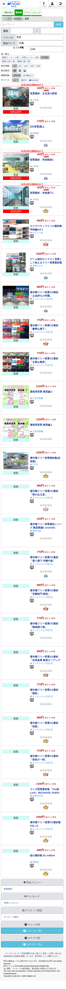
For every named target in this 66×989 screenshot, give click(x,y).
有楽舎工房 (37, 796)
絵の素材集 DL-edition (42, 855)
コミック (36, 12)
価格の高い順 (23, 61)
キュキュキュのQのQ (42, 299)
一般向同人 (8, 12)
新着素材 (8, 889)
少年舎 (35, 100)
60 (20, 66)
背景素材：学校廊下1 (42, 192)
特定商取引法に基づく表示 (34, 953)
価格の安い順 (8, 61)
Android (33, 80)
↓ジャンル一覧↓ (32, 930)
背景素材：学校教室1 (42, 159)
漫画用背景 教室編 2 (41, 391)
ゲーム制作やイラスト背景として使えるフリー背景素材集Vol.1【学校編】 (46, 262)
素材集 (18, 12)
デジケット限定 (11, 917)
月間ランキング (11, 903)
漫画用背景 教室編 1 (41, 424)
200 (32, 66)
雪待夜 (35, 862)
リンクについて (12, 953)
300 (38, 66)
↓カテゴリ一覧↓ (32, 944)
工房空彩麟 (37, 398)
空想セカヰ (37, 266)
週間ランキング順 (10, 57)
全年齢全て (28, 75)
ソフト (27, 12)
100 (26, 66)
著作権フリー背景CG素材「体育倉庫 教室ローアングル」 (45, 660)
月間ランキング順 (29, 57)
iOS (24, 80)
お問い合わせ (55, 953)
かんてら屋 (37, 232)
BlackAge (36, 531)
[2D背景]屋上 (37, 126)
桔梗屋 (35, 133)
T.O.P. (35, 464)
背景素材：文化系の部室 (43, 93)
